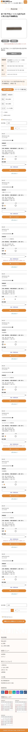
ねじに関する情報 (5, 645)
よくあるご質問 (4, 667)
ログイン (3, 656)
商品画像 (5, 40)
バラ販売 (5, 112)
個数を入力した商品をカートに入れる (14, 621)
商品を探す (3, 641)
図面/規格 (14, 40)
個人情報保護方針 (5, 680)
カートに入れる (14, 170)
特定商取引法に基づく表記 (7, 683)
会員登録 (3, 654)
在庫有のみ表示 (7, 115)
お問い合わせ (14, 173)
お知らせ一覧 (4, 669)
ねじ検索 (3, 643)
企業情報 (3, 672)
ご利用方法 (3, 665)
